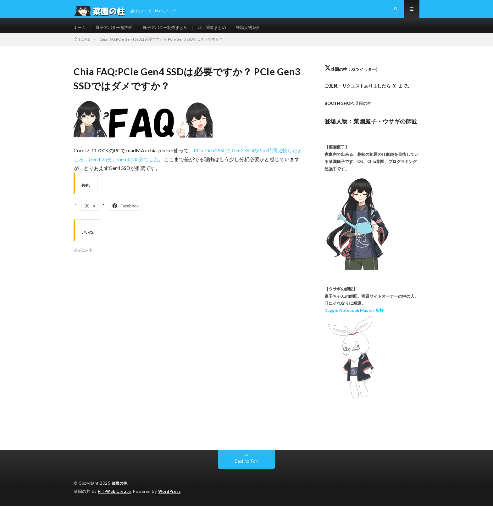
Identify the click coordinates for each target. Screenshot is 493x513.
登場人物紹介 (259, 31)
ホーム (80, 31)
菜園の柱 (120, 490)
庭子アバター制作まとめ (171, 31)
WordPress (171, 498)
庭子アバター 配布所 (117, 31)
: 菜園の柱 (349, 111)
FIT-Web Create (115, 498)
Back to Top (246, 468)
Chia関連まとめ (220, 31)
